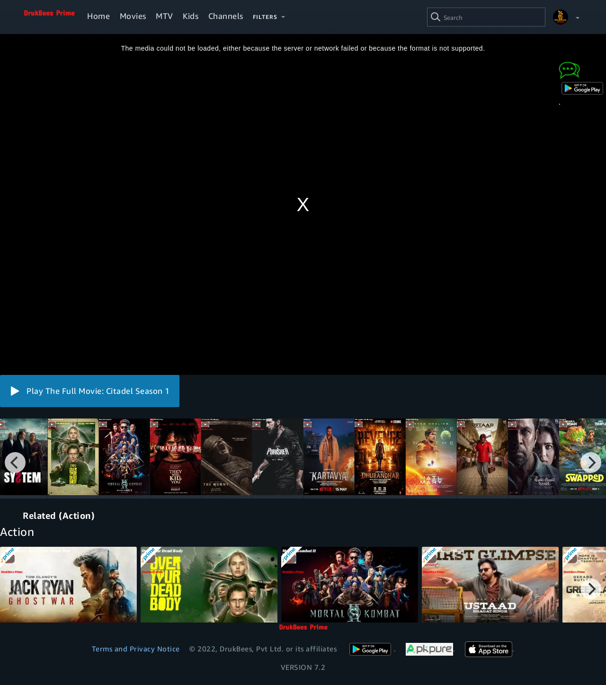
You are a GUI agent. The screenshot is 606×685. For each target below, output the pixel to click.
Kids (190, 16)
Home (98, 16)
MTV (164, 16)
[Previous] (15, 462)
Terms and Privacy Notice (136, 648)
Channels (225, 16)
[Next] (590, 462)
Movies (133, 16)
